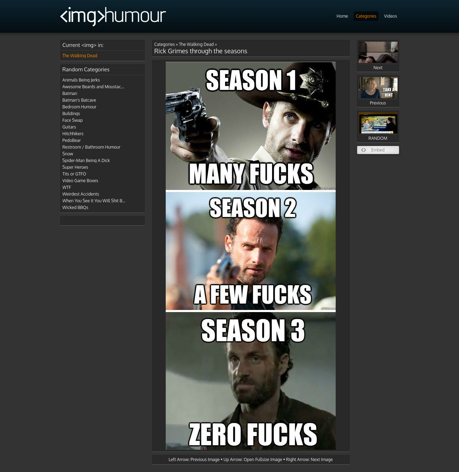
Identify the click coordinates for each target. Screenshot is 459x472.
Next (378, 56)
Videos (390, 16)
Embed (378, 150)
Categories (366, 16)
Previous (378, 91)
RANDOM (378, 126)
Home (342, 16)
